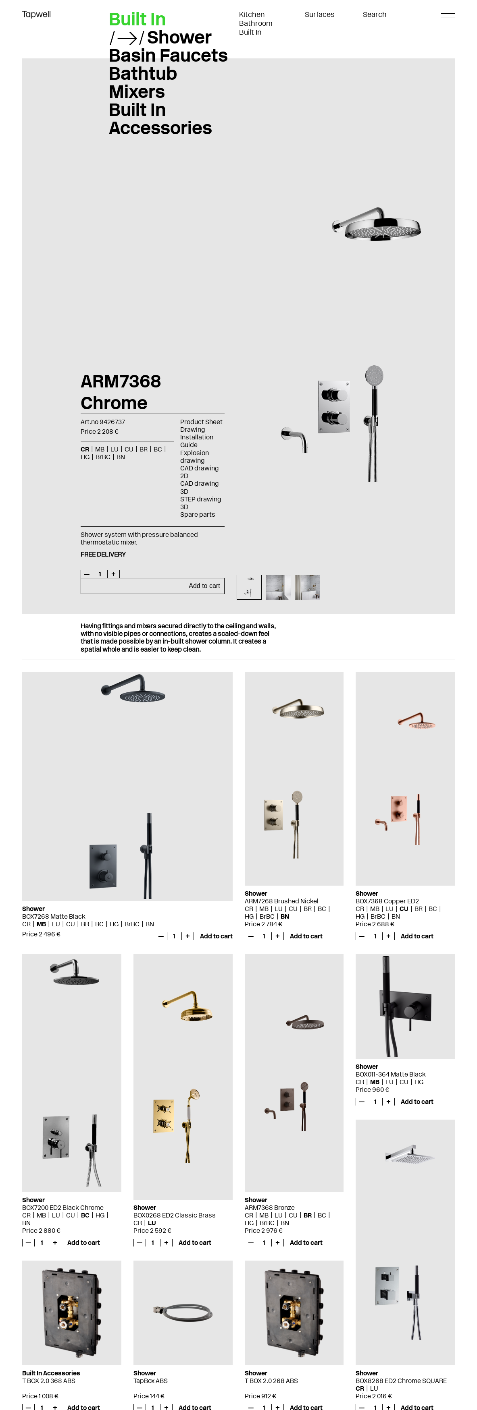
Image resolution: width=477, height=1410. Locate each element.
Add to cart (204, 585)
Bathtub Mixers (143, 82)
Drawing (192, 429)
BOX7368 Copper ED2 (387, 901)
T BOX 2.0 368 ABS (48, 1381)
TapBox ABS (150, 1381)
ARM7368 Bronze (270, 1207)
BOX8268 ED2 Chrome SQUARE (401, 1381)
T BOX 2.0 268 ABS (271, 1381)
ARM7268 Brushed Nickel (282, 901)
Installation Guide (196, 441)
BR (144, 449)
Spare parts (197, 514)
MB (99, 449)
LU (114, 449)
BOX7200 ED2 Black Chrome (63, 1207)
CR (85, 449)
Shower (179, 37)
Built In (250, 32)
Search (375, 14)
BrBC (103, 457)
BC (158, 449)
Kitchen (252, 14)
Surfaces (320, 14)
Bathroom (256, 23)
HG (85, 457)
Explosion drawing (194, 456)
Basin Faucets (168, 55)
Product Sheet (201, 422)
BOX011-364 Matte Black (391, 1074)
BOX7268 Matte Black (53, 916)
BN (121, 457)
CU (129, 449)
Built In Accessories (160, 119)
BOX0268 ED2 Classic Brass (174, 1215)
